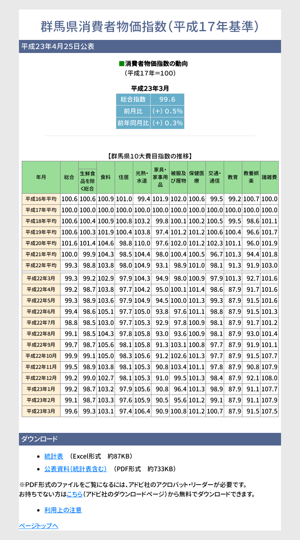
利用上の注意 (63, 510)
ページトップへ (38, 525)
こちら (75, 494)
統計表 (53, 456)
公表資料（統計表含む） (75, 468)
